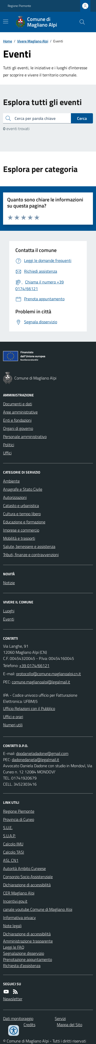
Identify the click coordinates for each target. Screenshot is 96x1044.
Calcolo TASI (13, 852)
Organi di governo (18, 428)
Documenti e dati (17, 404)
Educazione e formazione (24, 522)
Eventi (8, 619)
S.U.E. (8, 827)
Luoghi (8, 611)
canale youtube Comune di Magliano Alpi (37, 909)
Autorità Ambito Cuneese (24, 868)
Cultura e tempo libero (22, 514)
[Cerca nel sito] (80, 22)
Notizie (9, 583)
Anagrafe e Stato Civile (22, 489)
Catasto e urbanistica (21, 505)
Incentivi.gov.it (15, 901)
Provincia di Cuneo (18, 819)
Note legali (12, 926)
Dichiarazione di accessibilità (27, 885)
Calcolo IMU (13, 844)
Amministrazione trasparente (28, 941)
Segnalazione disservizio (23, 953)
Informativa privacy (19, 917)
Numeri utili (13, 725)
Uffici (7, 453)
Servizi (60, 1018)
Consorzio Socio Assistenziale (28, 877)
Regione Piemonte (19, 6)
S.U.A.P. (9, 836)
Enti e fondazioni (17, 420)
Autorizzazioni (15, 497)
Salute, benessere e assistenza (29, 546)
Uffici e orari (13, 717)
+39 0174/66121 (34, 665)
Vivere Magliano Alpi (32, 41)
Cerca (82, 118)
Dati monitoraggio (18, 1018)
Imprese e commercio (21, 530)
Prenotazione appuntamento (27, 959)
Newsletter (12, 999)
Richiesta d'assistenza (21, 965)
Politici (8, 445)
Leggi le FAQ (13, 947)
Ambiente (11, 481)
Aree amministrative (20, 412)
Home (7, 41)
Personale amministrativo (25, 436)
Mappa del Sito (69, 1025)
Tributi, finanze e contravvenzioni (31, 555)
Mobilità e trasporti (19, 538)
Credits (29, 1025)
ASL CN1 (10, 860)
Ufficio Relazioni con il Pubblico (29, 708)
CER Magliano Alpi (18, 893)
